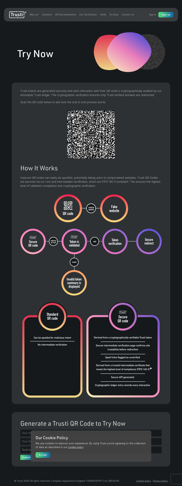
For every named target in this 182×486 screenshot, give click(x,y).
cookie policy (75, 447)
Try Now (113, 14)
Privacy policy (160, 480)
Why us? (34, 14)
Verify (103, 14)
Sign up (166, 14)
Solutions (47, 14)
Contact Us (128, 14)
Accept (43, 454)
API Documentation (65, 14)
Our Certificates (88, 14)
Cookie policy (143, 480)
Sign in (152, 14)
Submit (26, 457)
